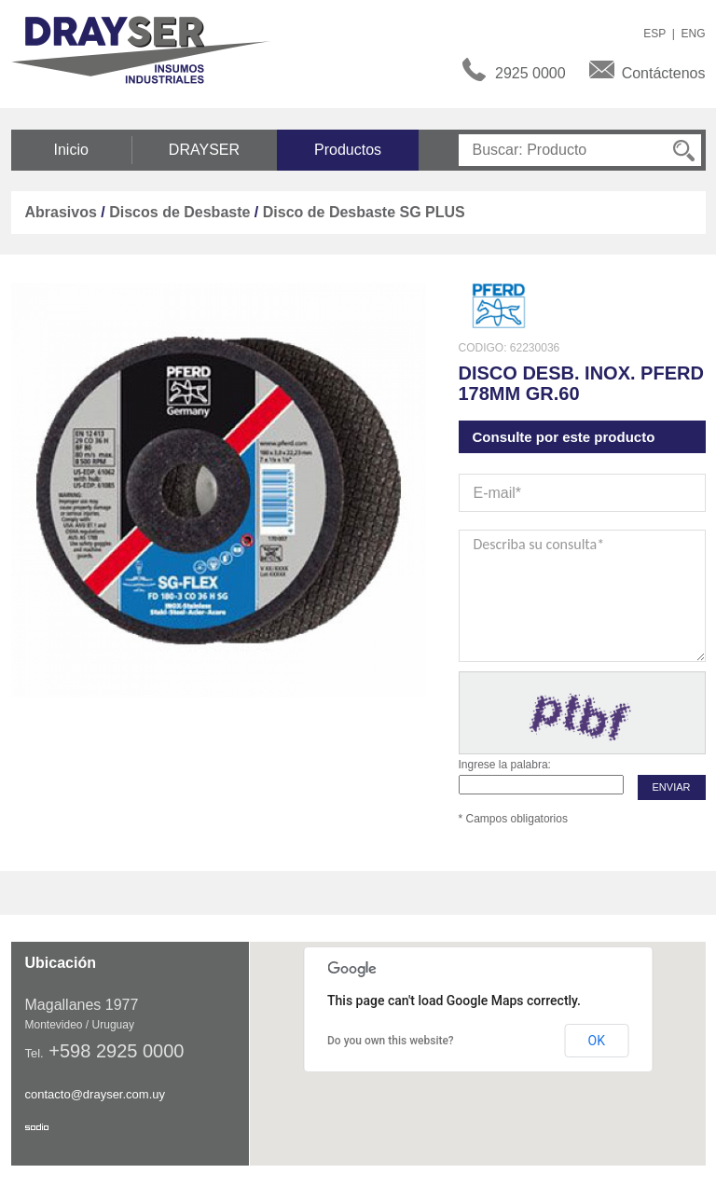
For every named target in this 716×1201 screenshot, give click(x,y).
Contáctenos (664, 73)
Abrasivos (61, 212)
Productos (347, 150)
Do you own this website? (390, 1040)
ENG (693, 33)
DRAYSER (204, 150)
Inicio (71, 150)
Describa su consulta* (582, 596)
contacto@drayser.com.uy (95, 1094)
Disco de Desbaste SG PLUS (364, 212)
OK (596, 1040)
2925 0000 (530, 73)
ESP (654, 33)
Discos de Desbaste (179, 212)
